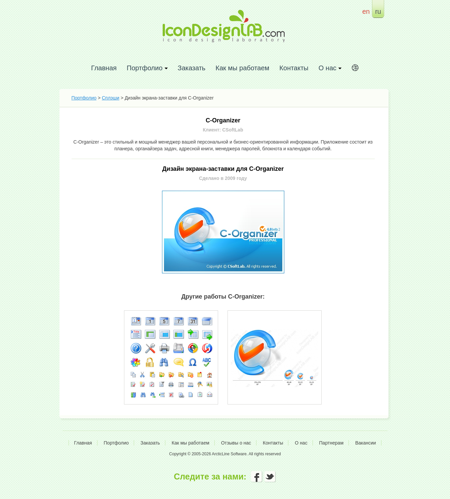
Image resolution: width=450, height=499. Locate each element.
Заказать (192, 67)
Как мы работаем (242, 67)
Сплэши (110, 98)
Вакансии (365, 443)
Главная (104, 67)
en (366, 11)
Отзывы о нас (236, 443)
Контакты (293, 67)
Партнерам (331, 443)
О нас (301, 443)
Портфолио (84, 98)
